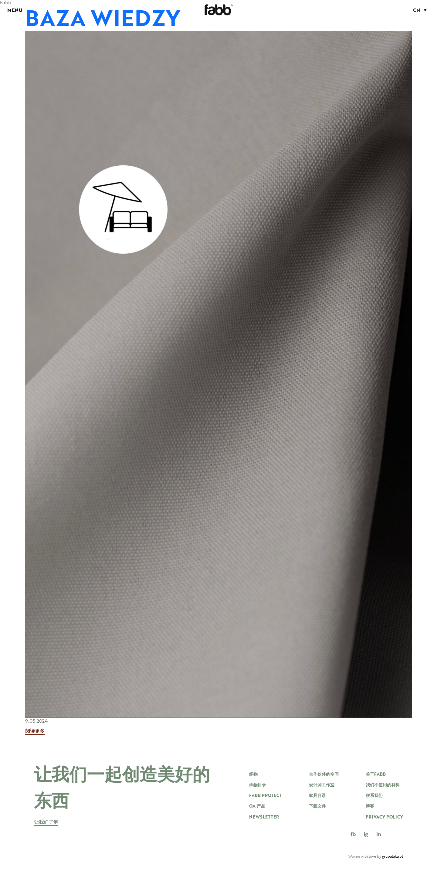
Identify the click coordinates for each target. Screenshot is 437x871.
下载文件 (317, 806)
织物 (253, 774)
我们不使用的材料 (383, 785)
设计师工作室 (321, 785)
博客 (370, 806)
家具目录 (317, 795)
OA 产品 (257, 806)
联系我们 (374, 795)
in (378, 834)
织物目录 (257, 785)
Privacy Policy (384, 817)
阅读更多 (35, 731)
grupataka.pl (392, 856)
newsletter (264, 817)
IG (366, 834)
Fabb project (265, 795)
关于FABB (376, 774)
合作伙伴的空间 (324, 774)
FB (353, 834)
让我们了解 (46, 822)
